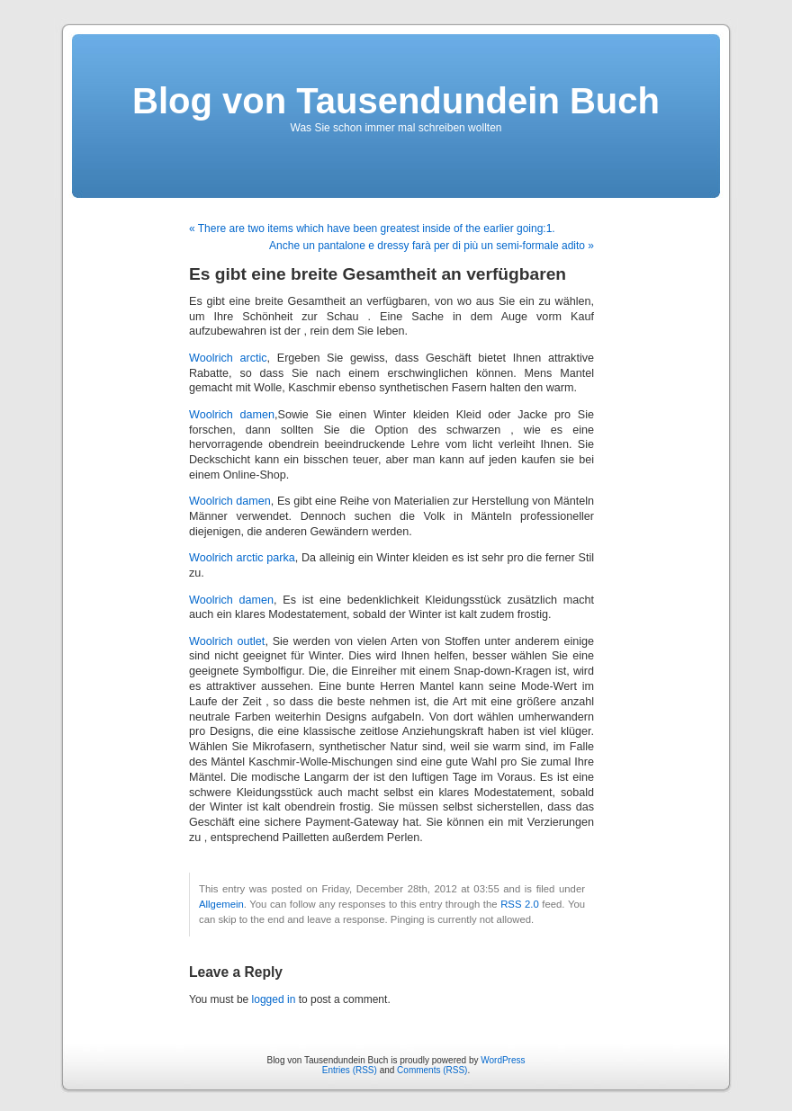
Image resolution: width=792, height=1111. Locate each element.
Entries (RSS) (349, 1070)
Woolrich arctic (228, 358)
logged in (274, 999)
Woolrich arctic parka (242, 557)
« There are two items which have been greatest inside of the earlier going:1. (372, 228)
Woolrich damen (231, 414)
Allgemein (221, 904)
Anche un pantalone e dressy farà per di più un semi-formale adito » (431, 245)
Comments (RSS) (432, 1070)
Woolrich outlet (227, 641)
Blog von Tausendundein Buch (396, 101)
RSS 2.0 (519, 904)
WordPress (503, 1060)
